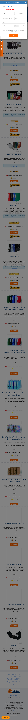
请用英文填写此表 (10, 9)
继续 (14, 35)
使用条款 (15, 30)
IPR (18, 30)
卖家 (10, 6)
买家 (5, 6)
